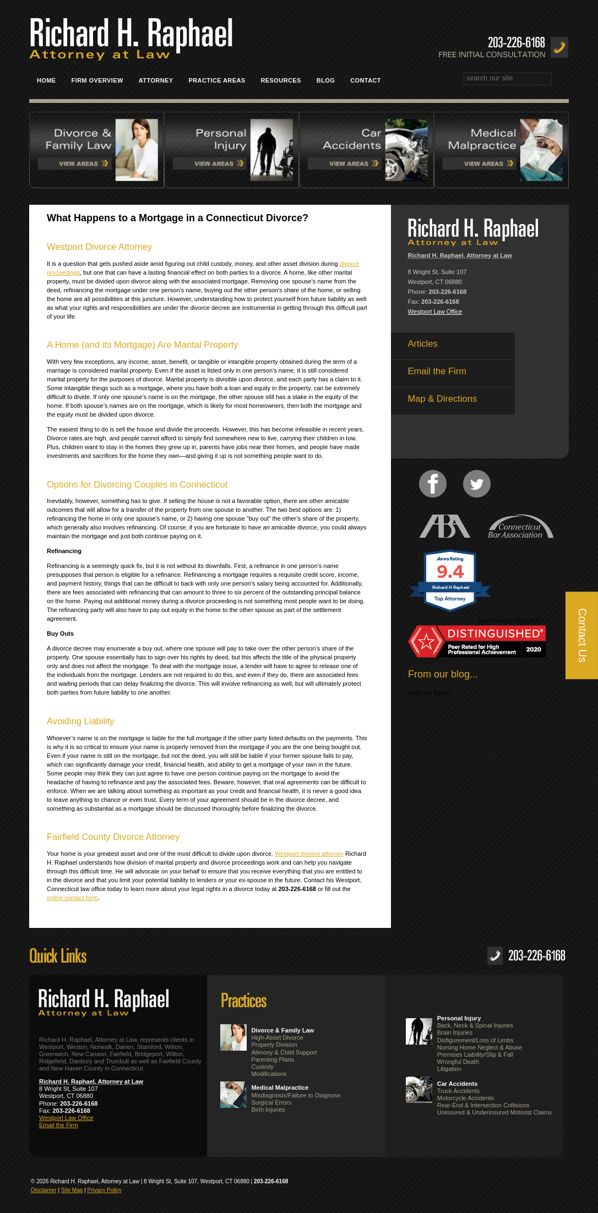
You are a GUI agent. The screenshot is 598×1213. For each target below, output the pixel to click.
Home (46, 80)
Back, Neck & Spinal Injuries (475, 1025)
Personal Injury (459, 1018)
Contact (369, 80)
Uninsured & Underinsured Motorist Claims (494, 1112)
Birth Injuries (268, 1109)
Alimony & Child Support (284, 1052)
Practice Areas (221, 80)
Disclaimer (44, 1190)
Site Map (72, 1190)
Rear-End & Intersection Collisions (483, 1105)
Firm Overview (97, 80)
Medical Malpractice (279, 1087)
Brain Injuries (454, 1032)
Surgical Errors (271, 1102)
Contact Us (583, 635)
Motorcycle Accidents (465, 1098)
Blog (326, 80)
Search (564, 80)
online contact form (72, 897)
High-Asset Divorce (277, 1037)
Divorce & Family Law (282, 1030)
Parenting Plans (272, 1059)
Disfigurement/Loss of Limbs (475, 1040)
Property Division (274, 1044)
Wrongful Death (458, 1061)
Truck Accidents (458, 1091)
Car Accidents (457, 1083)
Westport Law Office (435, 311)
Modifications (268, 1073)
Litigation (449, 1069)
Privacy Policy (104, 1190)
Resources (281, 80)
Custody (262, 1066)
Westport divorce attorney (309, 853)
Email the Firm (58, 1125)
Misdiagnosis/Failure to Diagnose (295, 1095)
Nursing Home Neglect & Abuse (480, 1047)
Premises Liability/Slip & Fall (475, 1054)
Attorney (156, 80)
